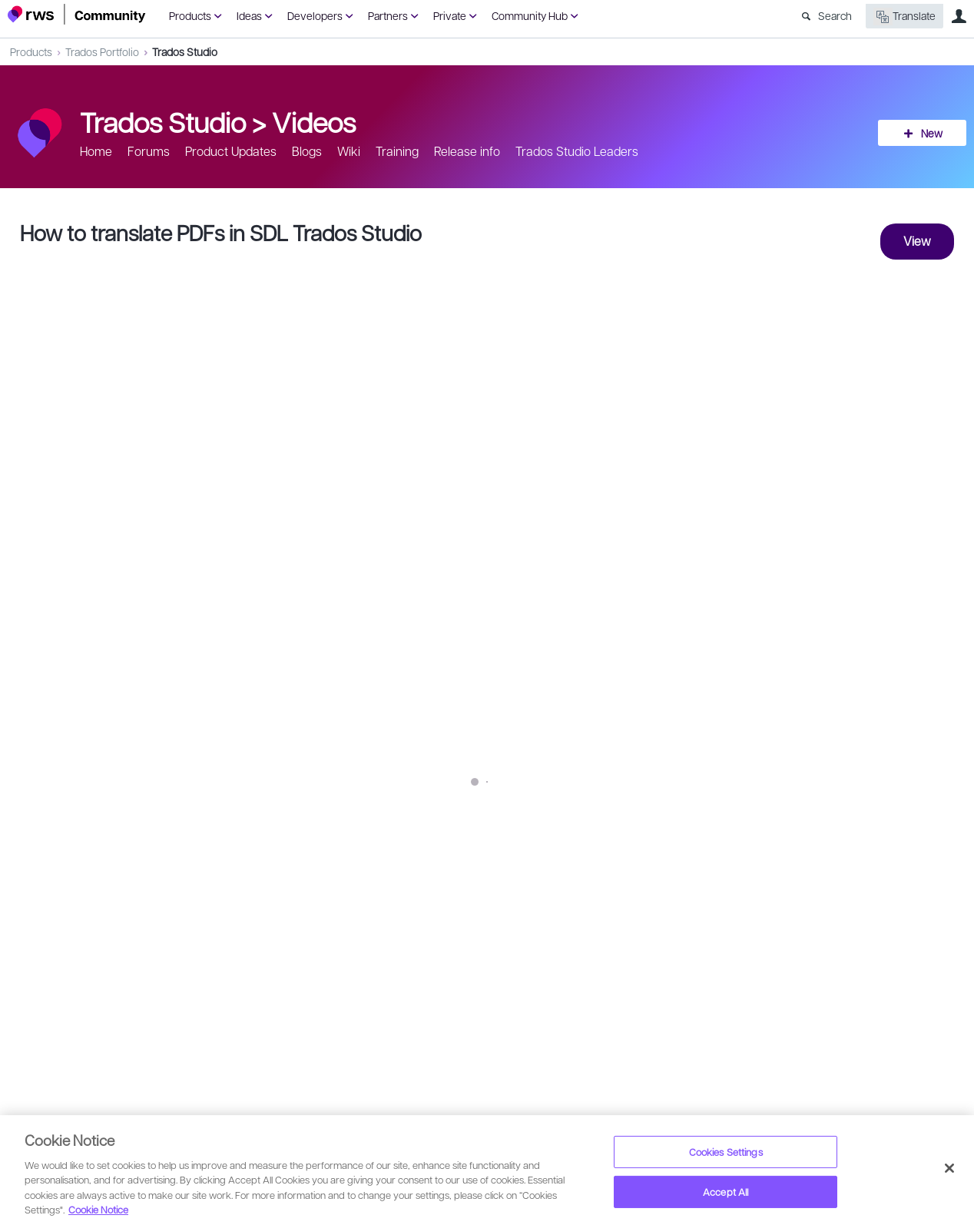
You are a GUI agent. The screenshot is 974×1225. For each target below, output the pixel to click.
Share (929, 925)
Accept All (725, 1191)
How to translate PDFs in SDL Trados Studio (221, 232)
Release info (467, 151)
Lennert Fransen (94, 915)
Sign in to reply (54, 983)
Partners (388, 15)
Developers (315, 15)
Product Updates (231, 151)
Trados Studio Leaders (576, 151)
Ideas (249, 15)
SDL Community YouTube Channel (321, 879)
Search (835, 15)
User (958, 16)
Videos (314, 121)
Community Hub (530, 15)
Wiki (348, 151)
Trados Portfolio (102, 51)
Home (96, 151)
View (917, 241)
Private (449, 15)
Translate (904, 16)
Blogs (307, 151)
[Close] (949, 1168)
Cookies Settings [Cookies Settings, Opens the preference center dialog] (726, 1151)
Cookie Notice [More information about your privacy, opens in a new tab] (98, 1209)
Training (397, 151)
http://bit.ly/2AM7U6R (323, 782)
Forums (149, 151)
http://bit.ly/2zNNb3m (301, 846)
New (932, 133)
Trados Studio (184, 51)
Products (190, 15)
